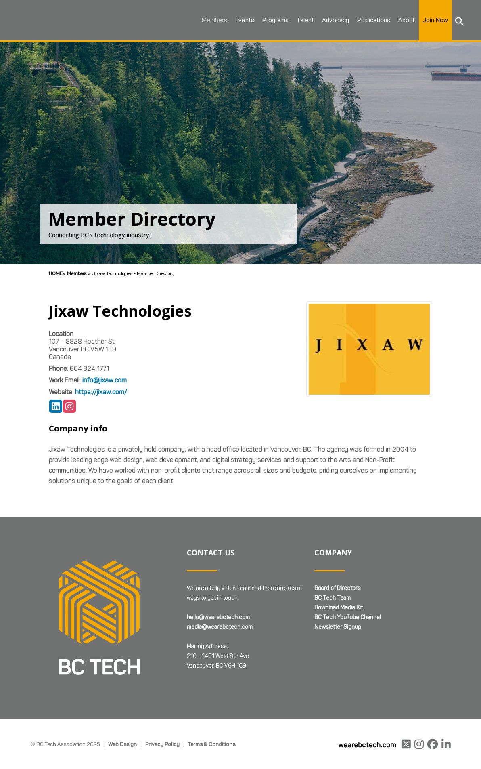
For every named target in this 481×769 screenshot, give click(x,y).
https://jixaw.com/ (101, 392)
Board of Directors (337, 588)
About (406, 20)
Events (244, 20)
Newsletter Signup (337, 627)
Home (56, 273)
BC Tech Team (332, 598)
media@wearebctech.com (220, 627)
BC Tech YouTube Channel (347, 617)
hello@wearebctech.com (218, 617)
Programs (275, 20)
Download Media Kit (338, 607)
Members (214, 20)
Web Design (122, 744)
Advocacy (335, 20)
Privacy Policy (162, 744)
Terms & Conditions (211, 744)
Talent (305, 20)
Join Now (435, 20)
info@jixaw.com (104, 380)
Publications (373, 20)
